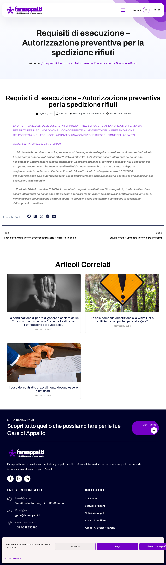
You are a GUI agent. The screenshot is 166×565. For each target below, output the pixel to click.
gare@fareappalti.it (27, 515)
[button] (29, 216)
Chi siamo (91, 498)
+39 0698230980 (26, 527)
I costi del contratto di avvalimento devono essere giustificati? (43, 389)
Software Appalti (95, 505)
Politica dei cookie (13, 558)
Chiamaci (139, 10)
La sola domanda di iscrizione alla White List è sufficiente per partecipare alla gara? (122, 319)
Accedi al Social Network (100, 527)
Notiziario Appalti (95, 513)
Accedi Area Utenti (96, 520)
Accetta (75, 546)
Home (34, 63)
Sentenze (99, 113)
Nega (117, 546)
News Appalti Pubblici (83, 113)
